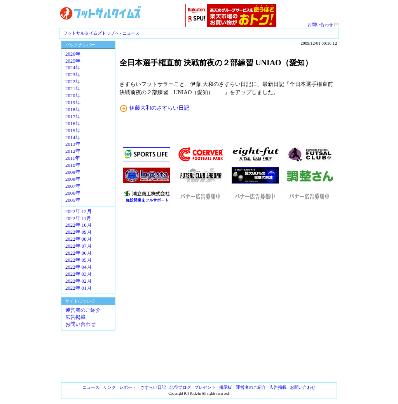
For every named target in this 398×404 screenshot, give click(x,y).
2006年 (72, 193)
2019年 (72, 102)
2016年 (72, 123)
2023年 (72, 74)
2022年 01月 (78, 288)
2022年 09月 (78, 232)
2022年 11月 (78, 218)
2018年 (72, 109)
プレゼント (205, 387)
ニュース (131, 33)
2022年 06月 (78, 253)
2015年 (72, 130)
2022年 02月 (78, 281)
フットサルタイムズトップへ (91, 33)
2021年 (72, 88)
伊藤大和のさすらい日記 (159, 108)
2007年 (72, 186)
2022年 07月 (78, 246)
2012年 (72, 151)
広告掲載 (75, 317)
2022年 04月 (78, 267)
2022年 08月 (78, 239)
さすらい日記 (153, 387)
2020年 (72, 95)
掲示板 (225, 387)
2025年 (72, 61)
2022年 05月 (78, 260)
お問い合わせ (323, 24)
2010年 (72, 165)
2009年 (72, 172)
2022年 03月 (78, 274)
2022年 (72, 81)
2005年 (72, 200)
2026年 (72, 54)
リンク (109, 387)
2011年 (72, 158)
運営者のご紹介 (83, 310)
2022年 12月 (78, 211)
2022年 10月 (78, 225)
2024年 (72, 67)
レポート (127, 387)
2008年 (72, 179)
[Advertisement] (228, 292)
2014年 (72, 137)
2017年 (72, 116)
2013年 (72, 144)
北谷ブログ (180, 387)
